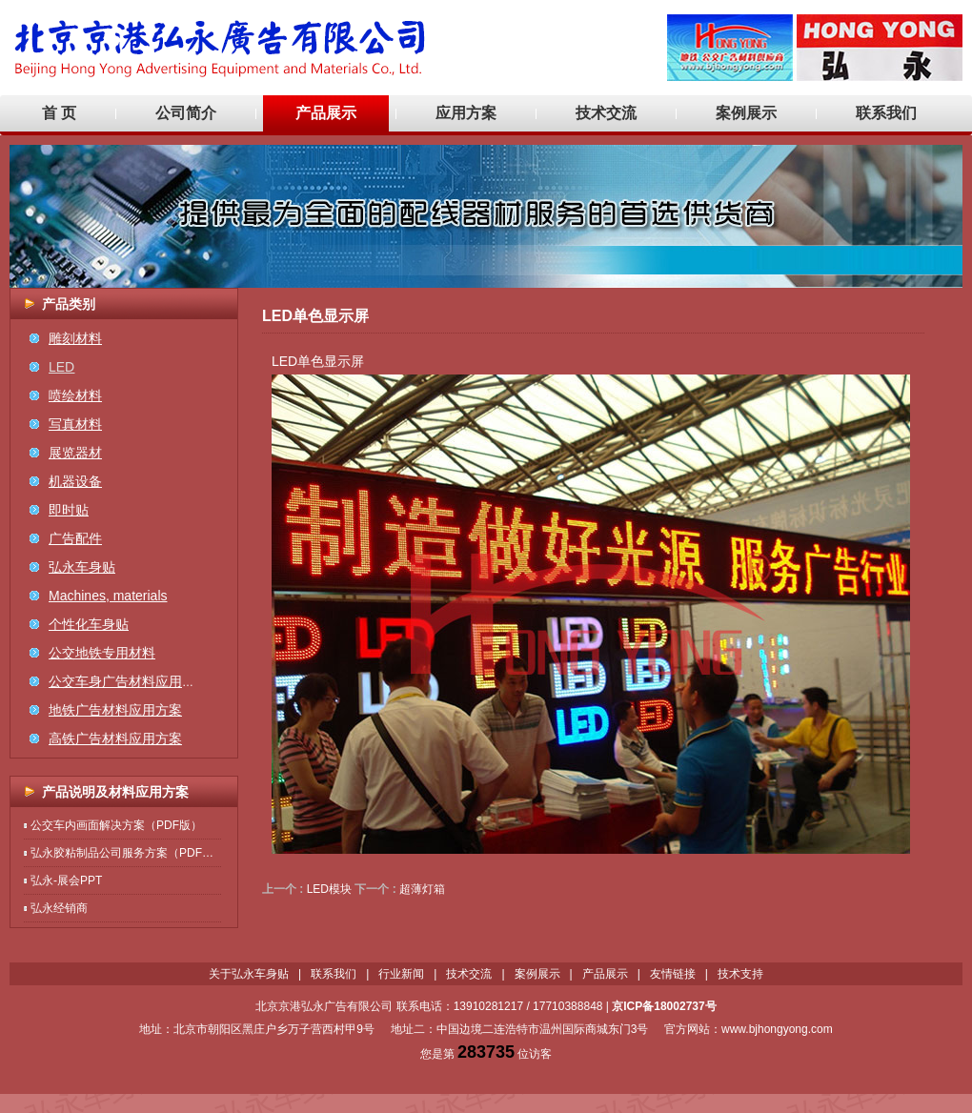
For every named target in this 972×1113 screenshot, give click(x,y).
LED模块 (329, 889)
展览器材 (75, 452)
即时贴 (69, 509)
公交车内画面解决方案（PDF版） (116, 825)
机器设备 (75, 481)
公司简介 (185, 113)
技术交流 (606, 113)
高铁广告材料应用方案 (115, 738)
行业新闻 (401, 974)
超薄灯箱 (422, 889)
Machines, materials (108, 595)
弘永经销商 (59, 908)
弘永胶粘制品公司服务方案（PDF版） (127, 853)
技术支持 (740, 974)
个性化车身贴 (89, 624)
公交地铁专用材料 (102, 652)
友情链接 (673, 974)
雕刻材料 (75, 338)
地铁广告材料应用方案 (115, 710)
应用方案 (465, 113)
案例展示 (746, 113)
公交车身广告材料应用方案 (129, 681)
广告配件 (75, 538)
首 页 (59, 113)
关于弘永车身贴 (249, 974)
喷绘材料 (75, 395)
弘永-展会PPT (66, 880)
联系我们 (886, 113)
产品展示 (325, 113)
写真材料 (75, 424)
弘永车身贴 (82, 567)
